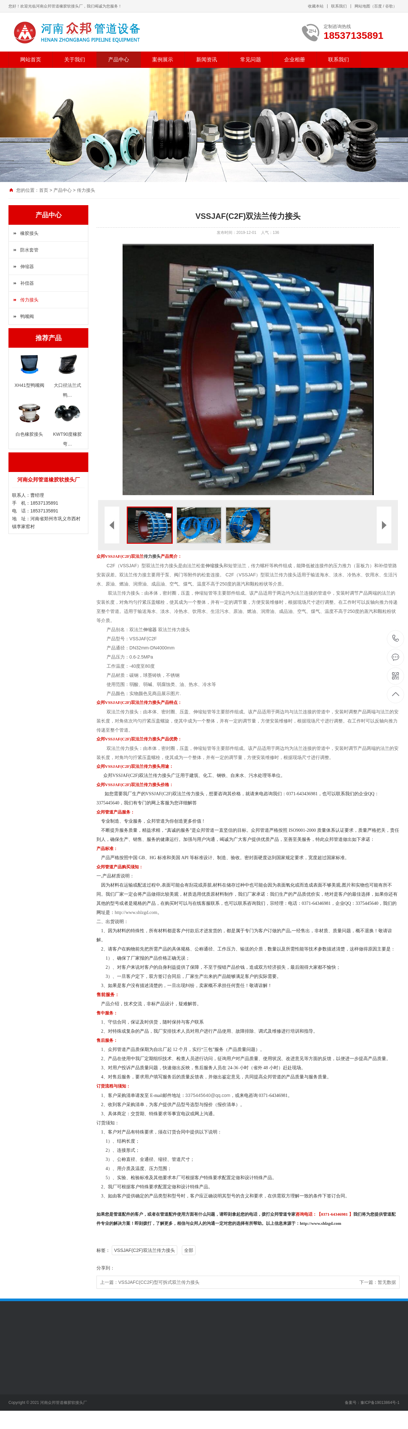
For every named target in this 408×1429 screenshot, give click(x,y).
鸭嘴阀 (27, 316)
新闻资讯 (206, 59)
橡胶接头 (29, 233)
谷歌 (389, 6)
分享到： (105, 1267)
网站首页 (30, 59)
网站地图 (362, 6)
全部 (188, 1250)
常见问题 (250, 59)
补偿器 (27, 283)
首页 (43, 190)
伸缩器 (27, 266)
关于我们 (74, 59)
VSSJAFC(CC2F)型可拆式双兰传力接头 (158, 1282)
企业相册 (294, 59)
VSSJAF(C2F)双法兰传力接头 (144, 1250)
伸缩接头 (214, 565)
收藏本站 (316, 6)
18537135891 (395, 638)
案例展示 (162, 59)
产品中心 (118, 59)
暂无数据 (387, 1282)
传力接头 (86, 190)
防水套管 (29, 249)
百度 (378, 6)
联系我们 (339, 6)
